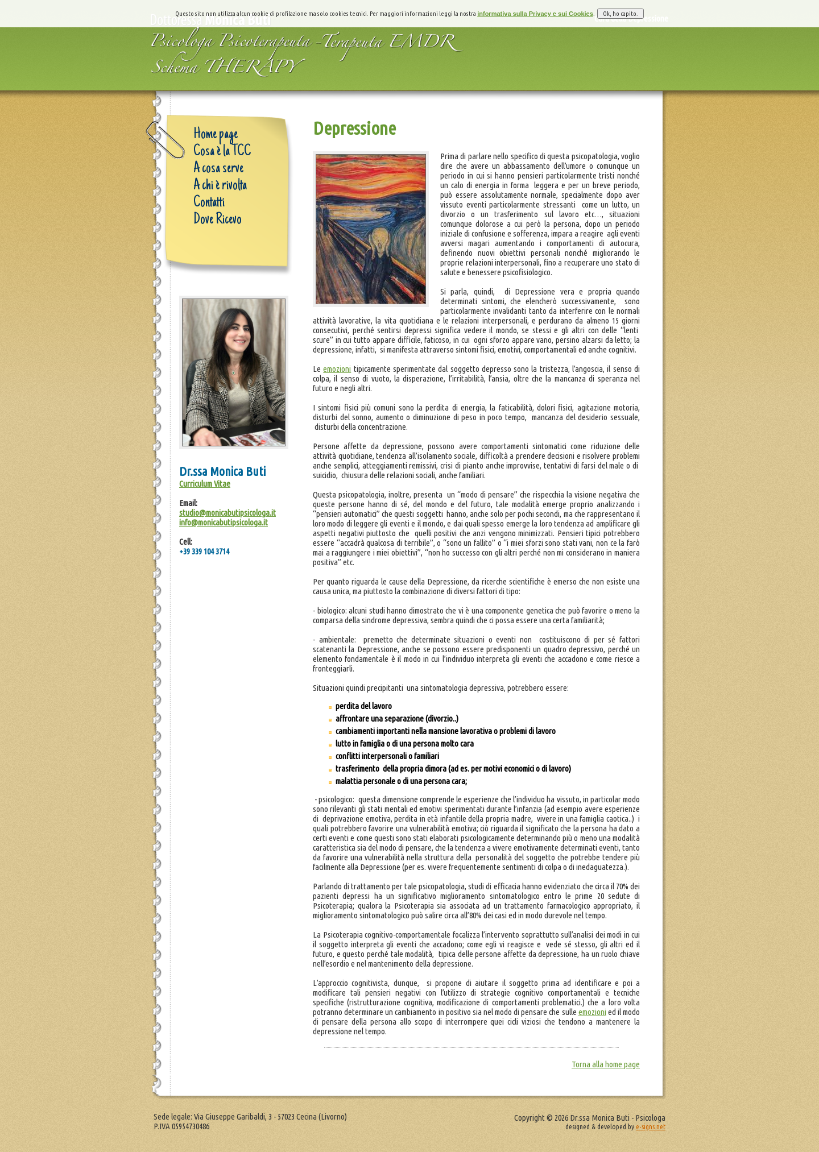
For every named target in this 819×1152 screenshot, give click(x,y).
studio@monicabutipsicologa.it (227, 512)
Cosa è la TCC (222, 151)
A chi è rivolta (220, 185)
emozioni (337, 369)
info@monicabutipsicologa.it (223, 522)
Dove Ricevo (217, 220)
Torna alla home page (606, 1064)
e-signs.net (650, 1126)
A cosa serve (218, 168)
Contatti (209, 203)
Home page (215, 134)
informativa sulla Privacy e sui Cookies (535, 5)
